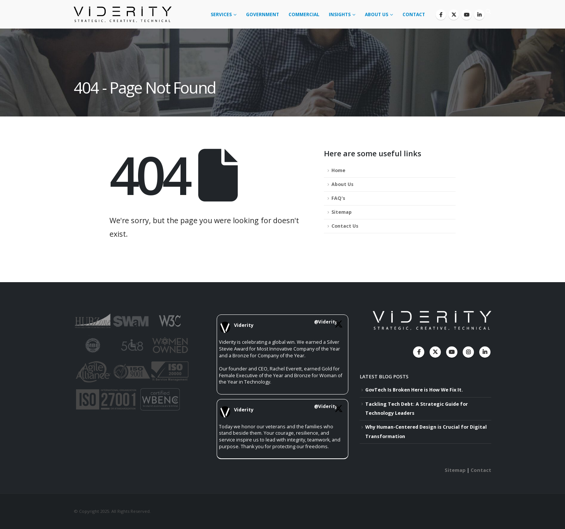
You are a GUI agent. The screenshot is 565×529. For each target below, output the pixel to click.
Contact (413, 14)
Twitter (435, 352)
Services (221, 14)
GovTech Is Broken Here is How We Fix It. (414, 390)
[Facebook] (441, 14)
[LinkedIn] (479, 14)
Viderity (244, 325)
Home (338, 170)
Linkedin (485, 352)
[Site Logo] (123, 14)
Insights (340, 14)
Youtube (451, 352)
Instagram (468, 352)
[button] (488, 11)
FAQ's (338, 198)
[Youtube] (466, 14)
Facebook (418, 352)
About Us (376, 14)
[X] (453, 14)
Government (262, 14)
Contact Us (344, 226)
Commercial (304, 14)
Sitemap (341, 212)
